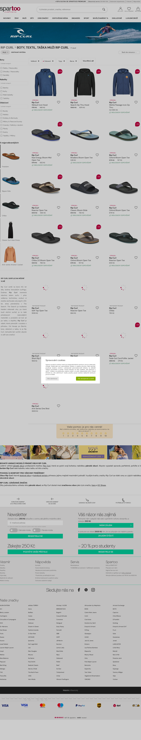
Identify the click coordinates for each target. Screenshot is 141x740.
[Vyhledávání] (103, 9)
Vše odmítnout (52, 379)
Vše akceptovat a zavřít (86, 379)
